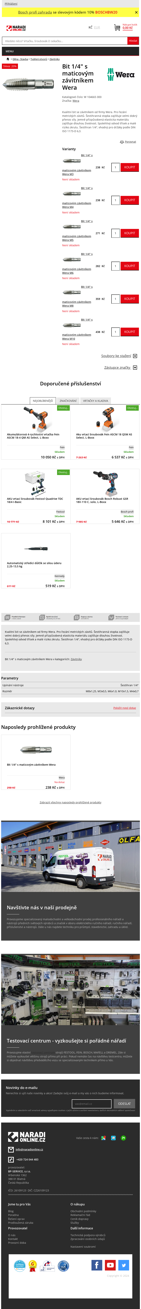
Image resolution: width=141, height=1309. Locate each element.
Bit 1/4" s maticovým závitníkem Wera (31, 764)
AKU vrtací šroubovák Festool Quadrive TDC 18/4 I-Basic (35, 500)
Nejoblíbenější (43, 401)
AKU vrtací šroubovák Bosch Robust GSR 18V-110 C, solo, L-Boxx (102, 500)
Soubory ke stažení (119, 355)
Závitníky (55, 59)
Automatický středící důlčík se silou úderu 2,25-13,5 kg (34, 564)
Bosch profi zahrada (35, 12)
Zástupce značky (120, 367)
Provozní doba (17, 1242)
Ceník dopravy (79, 1219)
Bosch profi (127, 511)
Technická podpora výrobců (87, 1235)
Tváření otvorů (38, 59)
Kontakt (13, 1239)
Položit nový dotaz (124, 708)
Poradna (13, 1215)
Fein (62, 447)
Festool (60, 511)
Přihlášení (11, 3)
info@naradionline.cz (29, 1149)
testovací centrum (43, 1052)
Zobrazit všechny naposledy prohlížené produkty (70, 802)
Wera (76, 100)
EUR (97, 27)
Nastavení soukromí (83, 1246)
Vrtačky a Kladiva (95, 401)
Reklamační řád (80, 1215)
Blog (11, 1211)
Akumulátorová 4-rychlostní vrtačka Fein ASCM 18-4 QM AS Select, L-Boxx (33, 436)
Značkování (68, 401)
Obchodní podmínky (83, 1211)
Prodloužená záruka (20, 1222)
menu (10, 51)
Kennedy (60, 576)
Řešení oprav (16, 1219)
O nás (11, 1235)
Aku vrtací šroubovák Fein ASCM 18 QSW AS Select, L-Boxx (104, 436)
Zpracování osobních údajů (87, 1239)
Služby (74, 1222)
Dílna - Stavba (20, 59)
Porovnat (130, 141)
